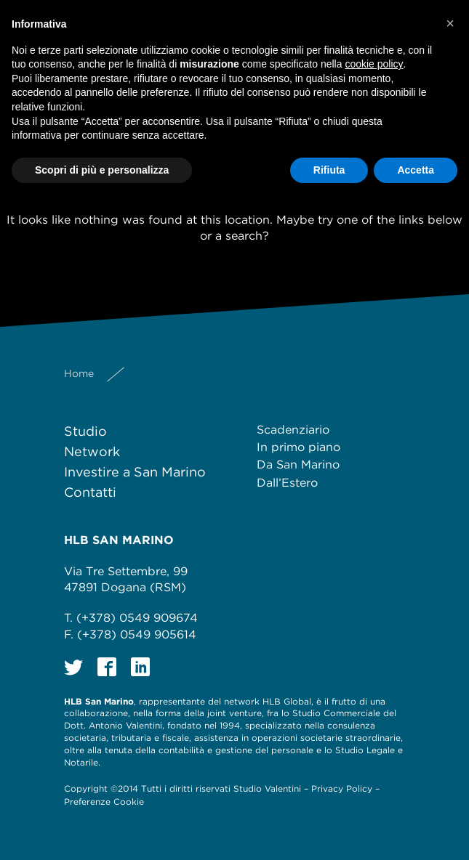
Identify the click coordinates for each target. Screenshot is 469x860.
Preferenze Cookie (104, 801)
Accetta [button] (415, 170)
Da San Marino (298, 464)
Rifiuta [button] (329, 170)
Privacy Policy (341, 788)
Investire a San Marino (135, 471)
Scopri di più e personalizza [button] (102, 170)
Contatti (90, 492)
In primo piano (298, 447)
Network (92, 451)
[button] (450, 23)
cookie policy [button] (374, 64)
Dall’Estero (287, 483)
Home (79, 373)
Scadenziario (293, 430)
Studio (85, 431)
